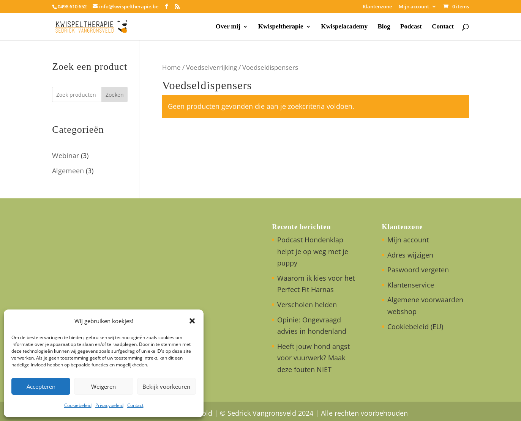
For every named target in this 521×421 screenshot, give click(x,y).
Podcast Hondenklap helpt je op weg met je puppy (312, 251)
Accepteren (41, 386)
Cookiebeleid (78, 405)
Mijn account (414, 7)
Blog (383, 27)
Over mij (228, 27)
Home (171, 67)
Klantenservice (410, 284)
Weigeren (103, 386)
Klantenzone (377, 7)
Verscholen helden (307, 304)
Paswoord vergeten (418, 269)
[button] (192, 321)
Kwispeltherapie (280, 27)
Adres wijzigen (410, 254)
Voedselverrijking (211, 67)
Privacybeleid (109, 405)
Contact (135, 405)
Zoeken (115, 94)
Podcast (411, 27)
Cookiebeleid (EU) (415, 326)
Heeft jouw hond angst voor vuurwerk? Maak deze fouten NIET (313, 358)
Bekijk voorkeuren (166, 386)
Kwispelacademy (344, 27)
